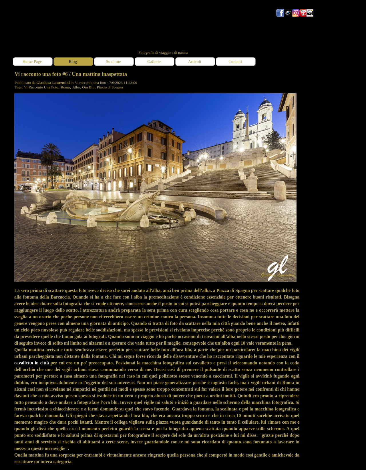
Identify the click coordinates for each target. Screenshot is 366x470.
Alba (76, 87)
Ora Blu (88, 87)
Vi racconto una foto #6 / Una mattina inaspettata (71, 74)
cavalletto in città (31, 362)
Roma (65, 87)
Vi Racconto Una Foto (41, 87)
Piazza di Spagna (110, 87)
